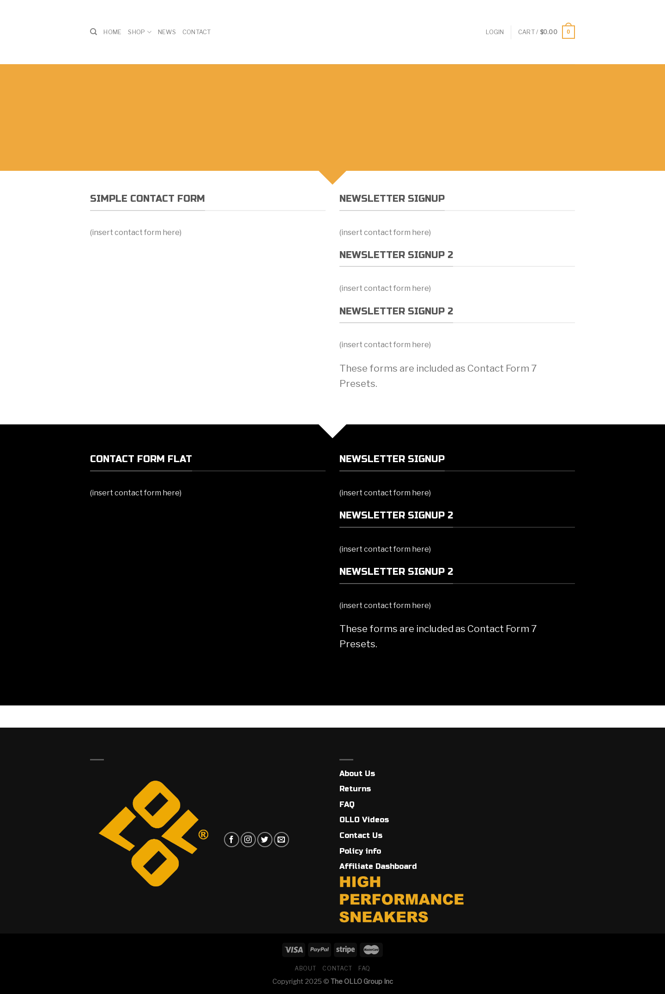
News (167, 32)
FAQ (347, 804)
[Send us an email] (281, 839)
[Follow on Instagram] (248, 839)
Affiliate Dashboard (378, 866)
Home (112, 32)
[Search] (93, 32)
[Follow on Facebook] (231, 839)
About (305, 968)
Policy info (360, 851)
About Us (357, 773)
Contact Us (360, 835)
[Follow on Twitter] (264, 839)
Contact (196, 32)
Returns (355, 788)
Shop (139, 32)
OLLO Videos (364, 819)
